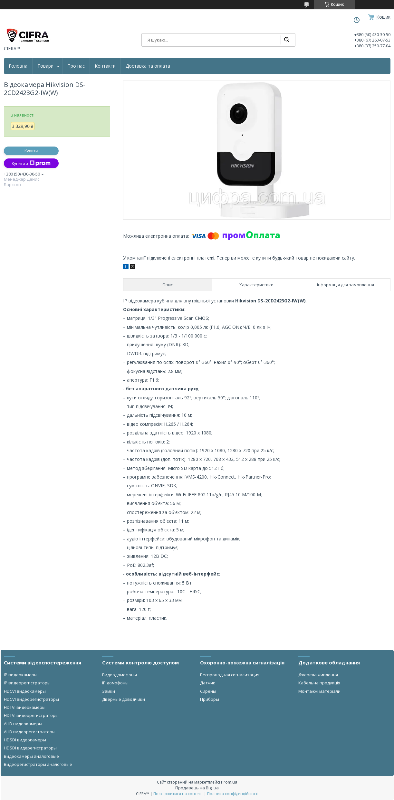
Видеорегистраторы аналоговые (38, 764)
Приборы (209, 699)
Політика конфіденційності (232, 793)
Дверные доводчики (123, 699)
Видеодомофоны (119, 675)
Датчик (207, 683)
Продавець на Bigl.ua (197, 788)
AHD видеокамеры (23, 724)
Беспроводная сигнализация (229, 675)
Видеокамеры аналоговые (31, 756)
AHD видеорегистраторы (29, 732)
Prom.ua (229, 782)
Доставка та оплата (148, 66)
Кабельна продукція (319, 683)
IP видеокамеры (20, 675)
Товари (45, 66)
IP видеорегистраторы (27, 683)
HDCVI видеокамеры (25, 691)
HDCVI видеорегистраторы (31, 699)
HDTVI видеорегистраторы (31, 715)
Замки (108, 691)
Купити (31, 150)
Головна (18, 66)
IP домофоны (115, 683)
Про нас (76, 66)
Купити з (31, 163)
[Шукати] (286, 39)
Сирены (208, 691)
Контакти (105, 66)
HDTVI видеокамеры (24, 707)
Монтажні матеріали (319, 691)
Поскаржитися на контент (178, 793)
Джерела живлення (318, 675)
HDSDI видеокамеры (25, 740)
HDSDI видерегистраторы (30, 748)
